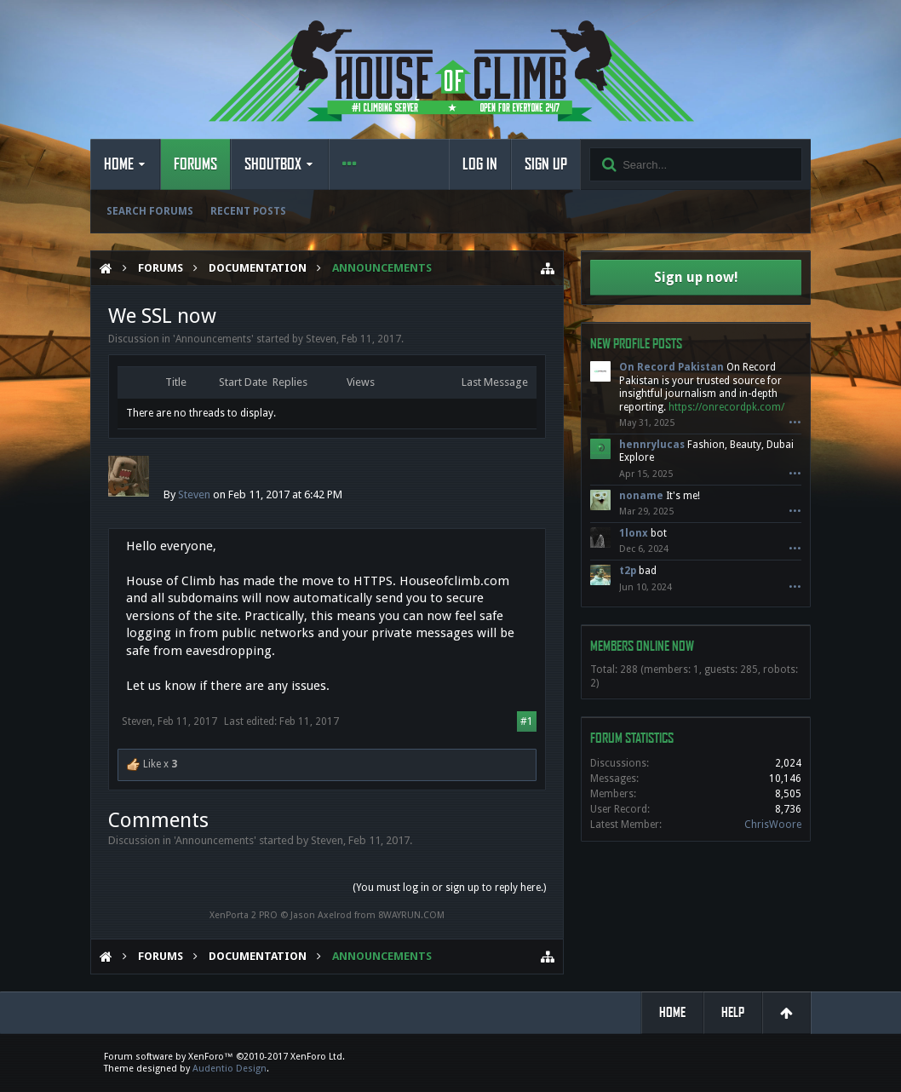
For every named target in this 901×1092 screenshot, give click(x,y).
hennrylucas (652, 445)
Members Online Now (642, 646)
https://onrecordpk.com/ (726, 407)
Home (119, 164)
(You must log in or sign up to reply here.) (449, 888)
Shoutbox (272, 164)
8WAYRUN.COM (411, 915)
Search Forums (149, 211)
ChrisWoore (772, 824)
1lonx (633, 533)
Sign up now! (696, 277)
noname (641, 496)
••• (795, 422)
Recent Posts (248, 211)
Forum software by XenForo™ (224, 1056)
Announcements (213, 339)
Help (732, 1012)
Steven (321, 339)
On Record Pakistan (671, 367)
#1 (526, 721)
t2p (627, 571)
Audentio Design (229, 1068)
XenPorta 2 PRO (243, 915)
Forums (195, 164)
